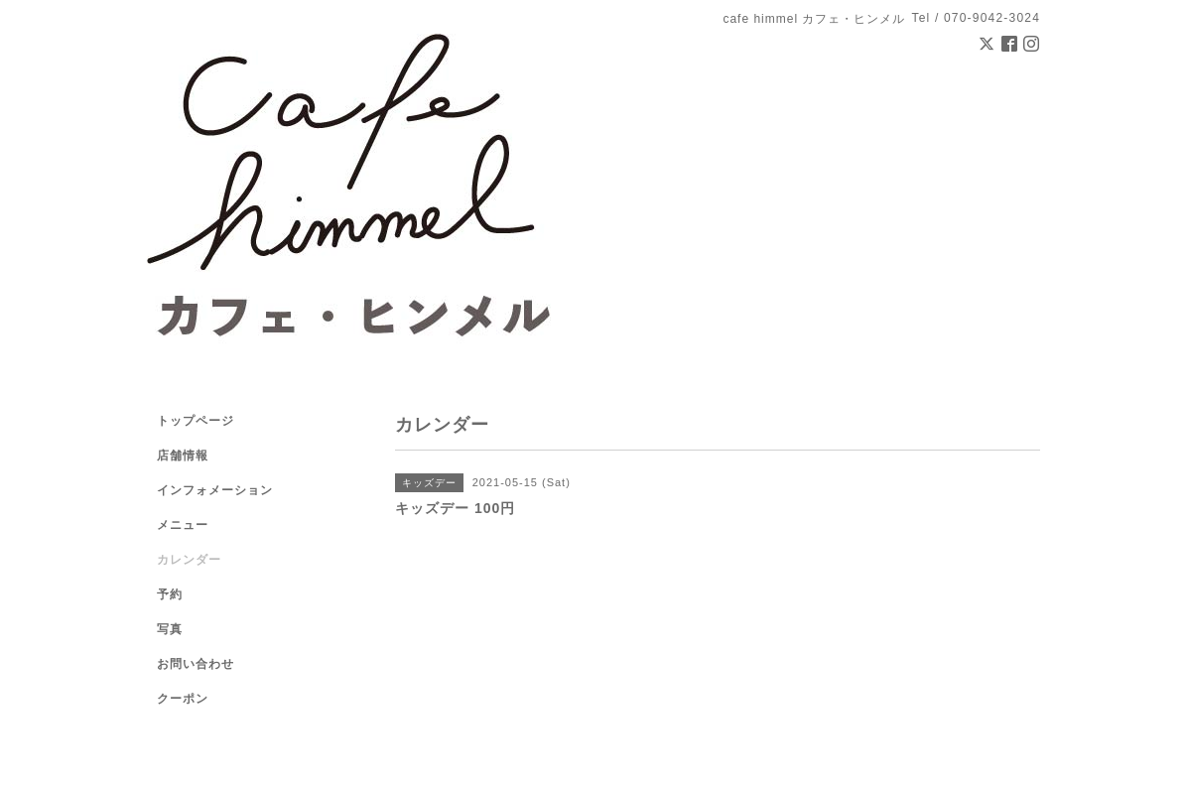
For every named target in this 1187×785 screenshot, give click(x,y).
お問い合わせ (195, 664)
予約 (170, 594)
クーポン (182, 699)
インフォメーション (215, 490)
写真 (170, 629)
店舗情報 (182, 455)
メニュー (182, 525)
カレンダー (189, 560)
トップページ (195, 421)
